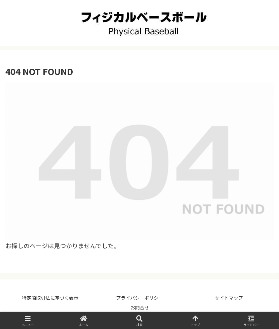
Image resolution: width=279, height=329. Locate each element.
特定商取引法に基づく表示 (50, 297)
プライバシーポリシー (139, 297)
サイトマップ (229, 297)
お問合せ (139, 307)
